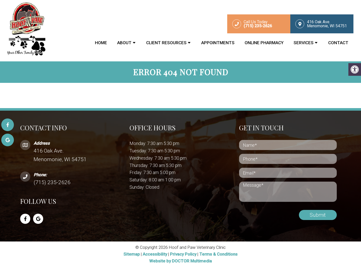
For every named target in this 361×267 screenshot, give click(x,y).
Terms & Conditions (218, 254)
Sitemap (131, 254)
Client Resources (166, 42)
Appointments (218, 42)
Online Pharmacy (264, 42)
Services (304, 42)
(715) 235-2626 (52, 182)
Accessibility (155, 254)
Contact (338, 42)
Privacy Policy (183, 254)
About (124, 42)
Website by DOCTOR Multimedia (180, 260)
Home (101, 42)
